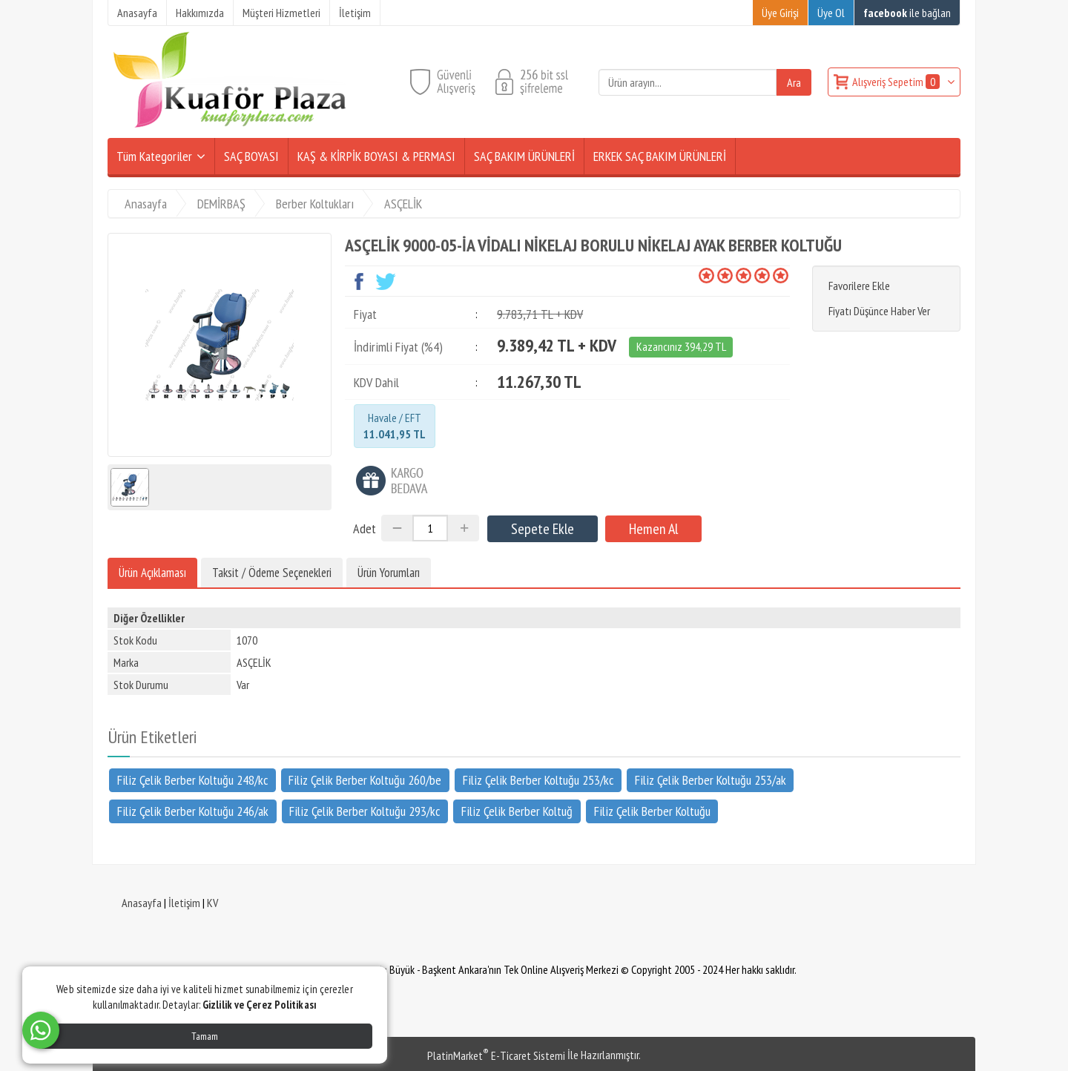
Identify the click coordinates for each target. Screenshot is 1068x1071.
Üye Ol (831, 12)
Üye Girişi (780, 12)
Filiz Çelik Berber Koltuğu (652, 811)
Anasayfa (142, 902)
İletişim (184, 902)
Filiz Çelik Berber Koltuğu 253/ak (710, 779)
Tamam (204, 1036)
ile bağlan (907, 12)
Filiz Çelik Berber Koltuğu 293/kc (364, 811)
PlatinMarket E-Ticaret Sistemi (496, 1055)
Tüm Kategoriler (154, 156)
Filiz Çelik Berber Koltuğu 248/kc (192, 779)
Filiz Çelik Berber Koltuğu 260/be (365, 779)
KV (212, 902)
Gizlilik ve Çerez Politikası (259, 1005)
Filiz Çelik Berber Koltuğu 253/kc (538, 779)
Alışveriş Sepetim (897, 81)
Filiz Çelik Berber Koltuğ (517, 811)
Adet (364, 528)
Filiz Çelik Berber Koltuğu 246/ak (192, 811)
